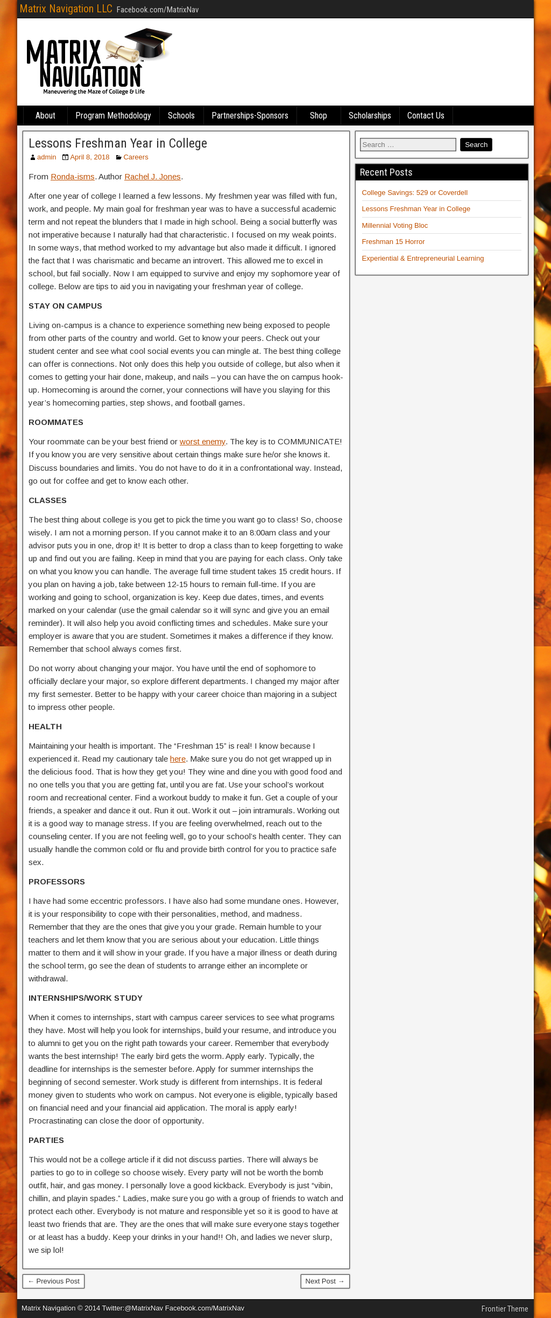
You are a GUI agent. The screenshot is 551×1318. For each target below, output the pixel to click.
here (178, 758)
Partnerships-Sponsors (249, 115)
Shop (318, 115)
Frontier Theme (505, 1309)
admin (46, 157)
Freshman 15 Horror (393, 242)
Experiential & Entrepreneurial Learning (423, 258)
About (45, 115)
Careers (135, 157)
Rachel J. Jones (152, 176)
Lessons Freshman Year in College (118, 143)
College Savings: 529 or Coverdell (415, 193)
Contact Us (425, 115)
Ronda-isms (73, 176)
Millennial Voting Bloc (395, 225)
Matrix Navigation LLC (65, 8)
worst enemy (202, 441)
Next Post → (325, 1281)
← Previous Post (53, 1281)
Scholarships (370, 115)
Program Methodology (113, 115)
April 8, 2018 (89, 157)
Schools (181, 115)
